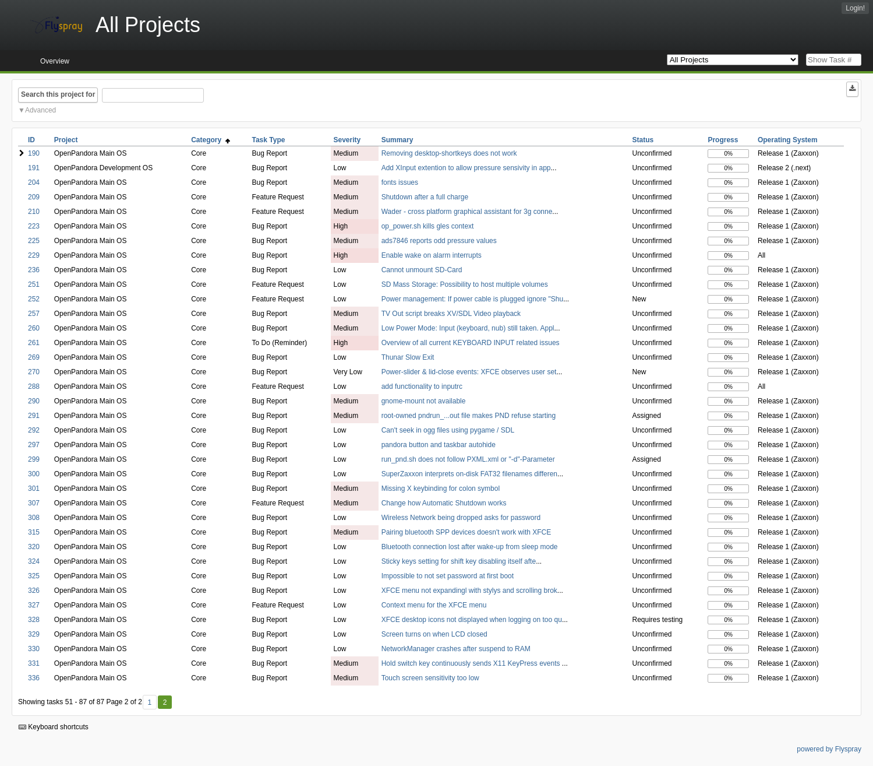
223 (34, 226)
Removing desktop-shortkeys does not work (449, 153)
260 (34, 328)
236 (34, 270)
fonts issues (399, 182)
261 (34, 343)
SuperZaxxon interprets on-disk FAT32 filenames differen (469, 474)
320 (34, 547)
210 (34, 212)
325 (34, 576)
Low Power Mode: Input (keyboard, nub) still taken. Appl (467, 328)
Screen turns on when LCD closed (434, 634)
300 (34, 474)
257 (34, 314)
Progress (723, 140)
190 (34, 153)
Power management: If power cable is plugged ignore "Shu (472, 299)
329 (34, 634)
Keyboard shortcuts (54, 727)
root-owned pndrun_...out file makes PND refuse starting (468, 416)
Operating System (788, 140)
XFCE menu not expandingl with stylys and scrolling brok (469, 590)
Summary (397, 140)
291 (34, 416)
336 (34, 678)
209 (34, 197)
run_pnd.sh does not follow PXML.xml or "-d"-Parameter (468, 459)
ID (31, 140)
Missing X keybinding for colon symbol (440, 488)
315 (34, 532)
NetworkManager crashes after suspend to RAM (456, 649)
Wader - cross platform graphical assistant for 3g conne (467, 212)
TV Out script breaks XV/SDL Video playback (451, 314)
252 (34, 299)
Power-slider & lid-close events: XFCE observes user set (469, 372)
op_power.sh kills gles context (427, 226)
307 (34, 503)
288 (34, 386)
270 (34, 372)
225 (34, 241)
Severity (347, 140)
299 (34, 459)
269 (34, 357)
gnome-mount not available (423, 401)
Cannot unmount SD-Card (421, 270)
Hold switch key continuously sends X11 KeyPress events (471, 663)
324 (34, 561)
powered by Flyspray (829, 749)
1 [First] (149, 702)
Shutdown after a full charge (424, 197)
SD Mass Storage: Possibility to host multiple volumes (464, 284)
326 (34, 590)
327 (34, 605)
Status (643, 140)
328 (34, 620)
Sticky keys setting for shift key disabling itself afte (458, 561)
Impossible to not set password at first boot (447, 576)
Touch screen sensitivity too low (430, 678)
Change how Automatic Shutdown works (444, 503)
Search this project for (58, 94)
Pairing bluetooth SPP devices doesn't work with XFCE (466, 532)
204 (34, 182)
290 (34, 401)
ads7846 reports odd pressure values (439, 241)
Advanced (40, 110)
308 (34, 518)
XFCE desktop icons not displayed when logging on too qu (471, 620)
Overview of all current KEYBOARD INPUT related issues (470, 343)
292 (34, 430)
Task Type (268, 140)
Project (66, 140)
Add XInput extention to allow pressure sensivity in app (466, 168)
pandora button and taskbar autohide (438, 445)
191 (34, 168)
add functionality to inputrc (421, 386)
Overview (54, 61)
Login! (855, 8)
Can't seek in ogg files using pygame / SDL (447, 430)
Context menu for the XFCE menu (434, 605)
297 (34, 445)
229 (34, 255)
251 (34, 284)
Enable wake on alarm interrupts (431, 255)
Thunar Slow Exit (407, 357)
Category (210, 140)
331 (34, 663)
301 (34, 488)
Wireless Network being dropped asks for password (460, 518)
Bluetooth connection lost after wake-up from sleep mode (469, 547)
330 (34, 649)
